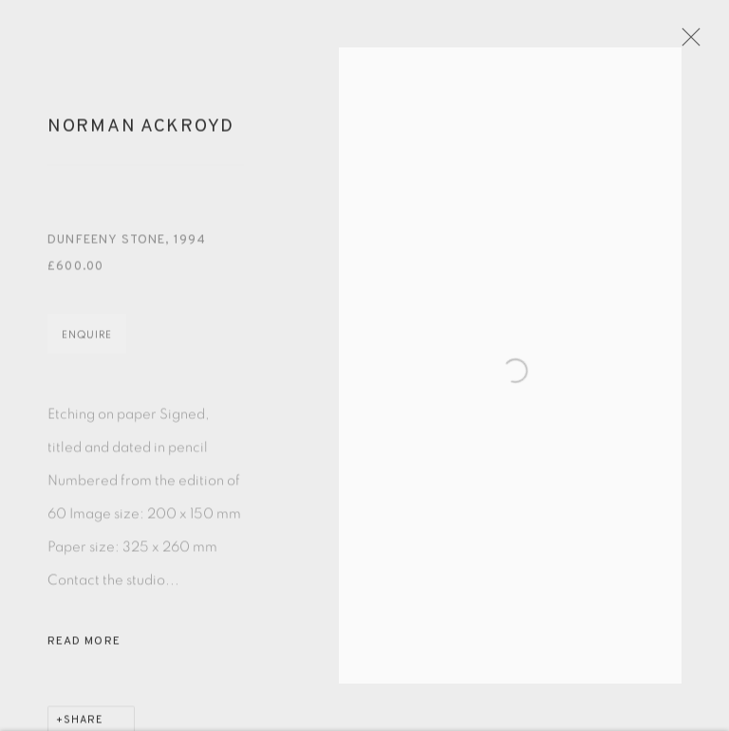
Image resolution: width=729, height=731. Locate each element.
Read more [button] (84, 654)
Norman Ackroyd (140, 139)
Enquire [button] (87, 347)
